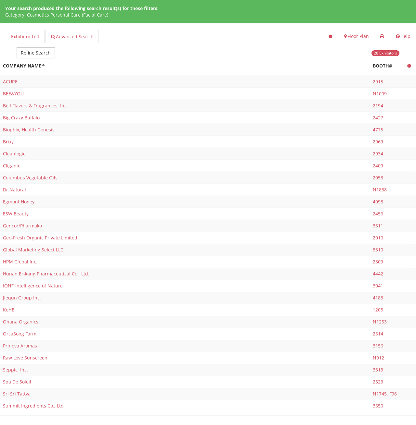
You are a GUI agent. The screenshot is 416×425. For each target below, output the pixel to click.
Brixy (8, 142)
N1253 (380, 322)
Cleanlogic (14, 154)
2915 (378, 82)
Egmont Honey (18, 202)
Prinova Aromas (20, 346)
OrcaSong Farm (19, 334)
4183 (378, 298)
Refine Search (36, 53)
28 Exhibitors (385, 53)
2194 (378, 106)
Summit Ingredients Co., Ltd (33, 406)
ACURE (10, 82)
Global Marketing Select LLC (33, 250)
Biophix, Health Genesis (29, 130)
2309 (378, 262)
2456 (378, 214)
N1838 (380, 190)
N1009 (380, 94)
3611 (378, 226)
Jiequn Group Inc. (22, 298)
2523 (378, 382)
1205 (378, 310)
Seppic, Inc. (15, 370)
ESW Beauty (16, 214)
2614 (378, 334)
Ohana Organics (20, 322)
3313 (378, 370)
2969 (378, 142)
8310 (378, 250)
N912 (378, 358)
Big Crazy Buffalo (21, 118)
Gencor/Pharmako (22, 226)
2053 (378, 178)
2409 (378, 166)
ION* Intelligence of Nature (33, 286)
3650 (378, 406)
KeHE (8, 310)
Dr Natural (14, 190)
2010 (378, 238)
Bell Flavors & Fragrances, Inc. (35, 106)
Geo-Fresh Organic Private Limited (40, 238)
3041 (378, 286)
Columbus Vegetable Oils (30, 178)
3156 (378, 346)
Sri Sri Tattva (17, 394)
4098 (378, 202)
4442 (378, 274)
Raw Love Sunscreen (25, 358)
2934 (378, 154)
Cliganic (11, 166)
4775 (378, 130)
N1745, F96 (385, 394)
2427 (378, 118)
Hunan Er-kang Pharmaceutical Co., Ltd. (46, 274)
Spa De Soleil (17, 382)
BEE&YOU (13, 94)
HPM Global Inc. (20, 262)
